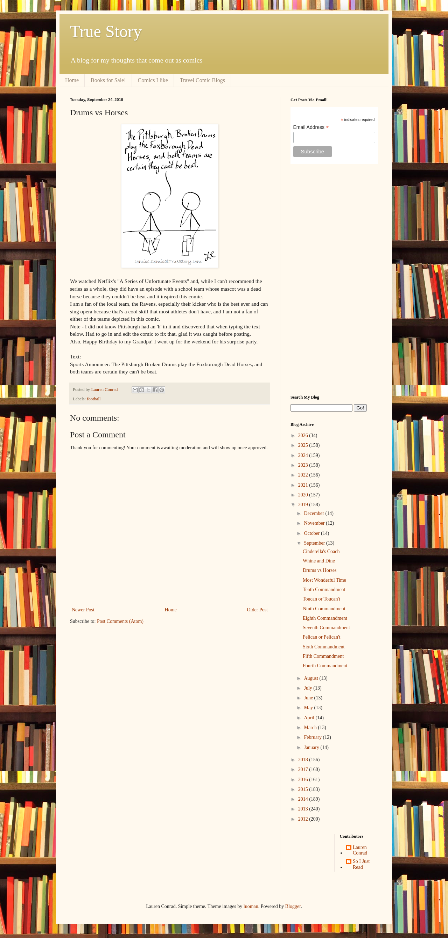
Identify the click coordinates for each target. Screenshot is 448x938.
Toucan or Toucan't (321, 599)
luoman (251, 906)
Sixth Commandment (323, 646)
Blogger (293, 906)
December (314, 513)
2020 (303, 494)
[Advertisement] (334, 279)
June (309, 697)
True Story (106, 31)
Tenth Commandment (324, 589)
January (312, 747)
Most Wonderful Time (324, 580)
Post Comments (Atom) (120, 621)
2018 (303, 759)
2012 (303, 819)
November (315, 523)
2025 (303, 445)
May (309, 707)
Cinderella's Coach (321, 551)
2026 (303, 435)
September (315, 543)
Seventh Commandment (326, 627)
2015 (303, 789)
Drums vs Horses (319, 570)
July (308, 688)
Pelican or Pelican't (322, 637)
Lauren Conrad (360, 850)
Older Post (257, 609)
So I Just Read (361, 864)
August (311, 678)
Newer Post (83, 609)
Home (72, 80)
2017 (303, 769)
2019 (303, 504)
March (311, 727)
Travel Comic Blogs (202, 80)
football (93, 399)
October (312, 533)
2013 (303, 809)
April (309, 717)
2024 (303, 455)
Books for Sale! (108, 80)
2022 (303, 475)
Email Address (311, 127)
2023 (303, 465)
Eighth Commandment (325, 618)
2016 (303, 779)
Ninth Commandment (324, 608)
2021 (303, 485)
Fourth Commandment (325, 665)
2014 (303, 799)
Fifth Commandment (323, 656)
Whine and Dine (319, 560)
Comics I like (153, 80)
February (313, 737)
